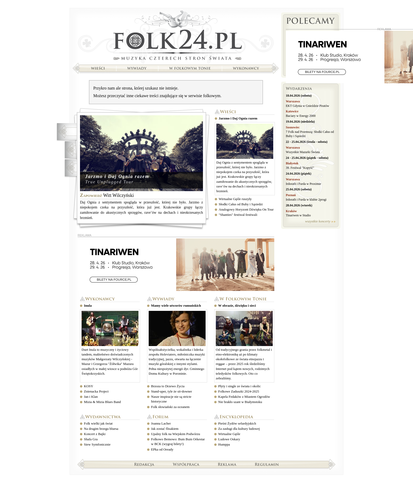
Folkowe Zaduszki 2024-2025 (238, 391)
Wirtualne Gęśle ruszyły (235, 199)
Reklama (227, 464)
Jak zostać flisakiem (165, 429)
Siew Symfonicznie (97, 444)
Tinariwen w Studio (298, 215)
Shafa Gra (91, 439)
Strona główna (176, 36)
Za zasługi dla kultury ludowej (239, 429)
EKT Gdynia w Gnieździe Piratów (307, 106)
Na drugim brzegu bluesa (101, 429)
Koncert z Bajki (94, 434)
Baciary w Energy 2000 (300, 116)
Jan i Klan (91, 397)
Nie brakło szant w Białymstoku (240, 402)
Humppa (224, 444)
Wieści (245, 111)
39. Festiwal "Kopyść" (300, 168)
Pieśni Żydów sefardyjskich (237, 423)
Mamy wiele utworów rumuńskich (176, 305)
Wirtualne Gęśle (229, 434)
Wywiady (177, 299)
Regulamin (267, 464)
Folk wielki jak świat (98, 423)
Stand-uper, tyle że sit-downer (171, 391)
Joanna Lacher (161, 423)
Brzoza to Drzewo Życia (167, 386)
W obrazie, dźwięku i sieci (237, 305)
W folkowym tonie (244, 299)
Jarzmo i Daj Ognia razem (117, 176)
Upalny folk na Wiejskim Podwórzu (175, 434)
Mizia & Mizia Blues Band (102, 402)
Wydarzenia (311, 89)
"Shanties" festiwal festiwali (238, 215)
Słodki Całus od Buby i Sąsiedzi (241, 204)
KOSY (88, 386)
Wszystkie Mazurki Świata (303, 152)
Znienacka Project (96, 391)
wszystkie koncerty (317, 221)
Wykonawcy (110, 299)
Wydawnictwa (110, 417)
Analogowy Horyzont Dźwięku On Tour (246, 209)
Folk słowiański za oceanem (170, 407)
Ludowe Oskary (229, 439)
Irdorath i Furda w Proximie (303, 184)
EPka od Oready (162, 449)
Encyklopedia (244, 417)
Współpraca (186, 464)
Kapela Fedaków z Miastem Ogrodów (244, 397)
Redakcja (144, 464)
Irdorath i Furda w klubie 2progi (306, 199)
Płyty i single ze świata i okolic (239, 386)
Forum (177, 417)
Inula (88, 305)
